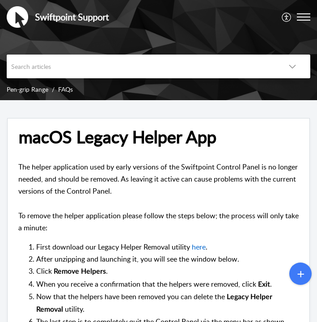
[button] (287, 17)
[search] (141, 66)
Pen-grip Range (27, 89)
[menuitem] (287, 17)
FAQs (65, 89)
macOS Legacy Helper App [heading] (117, 137)
